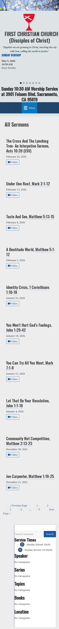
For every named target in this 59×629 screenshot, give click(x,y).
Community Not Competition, (28, 440)
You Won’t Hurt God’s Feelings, (29, 327)
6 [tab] (36, 83)
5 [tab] (33, 83)
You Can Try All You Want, (29, 365)
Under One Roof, (28, 184)
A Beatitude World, (30, 251)
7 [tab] (39, 83)
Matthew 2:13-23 (19, 443)
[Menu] (29, 107)
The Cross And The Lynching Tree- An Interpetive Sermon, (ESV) (27, 146)
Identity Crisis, (27, 289)
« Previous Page (18, 505)
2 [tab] (23, 83)
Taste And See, (30, 216)
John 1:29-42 (16, 330)
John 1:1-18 (14, 405)
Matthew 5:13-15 (41, 216)
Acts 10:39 (14, 151)
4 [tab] (30, 83)
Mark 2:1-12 (41, 183)
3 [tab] (26, 83)
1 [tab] (20, 83)
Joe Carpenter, (30, 476)
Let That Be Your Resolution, (27, 403)
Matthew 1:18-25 (41, 476)
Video (13, 162)
